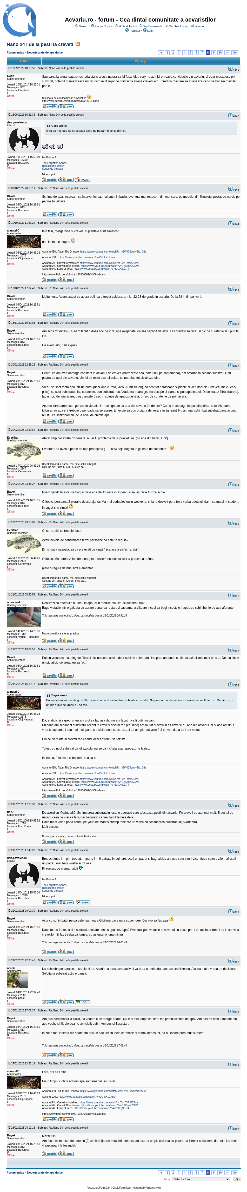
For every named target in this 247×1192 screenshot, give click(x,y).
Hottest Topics (128, 26)
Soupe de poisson (52, 168)
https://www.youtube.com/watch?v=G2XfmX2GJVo (110, 265)
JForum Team (124, 1187)
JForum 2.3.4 (104, 1187)
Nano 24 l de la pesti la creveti (40, 44)
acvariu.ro (201, 26)
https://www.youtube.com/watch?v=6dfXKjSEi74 (101, 268)
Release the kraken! (53, 165)
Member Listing (178, 26)
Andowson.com (153, 1187)
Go (235, 52)
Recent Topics (103, 26)
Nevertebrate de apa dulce (45, 52)
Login (150, 30)
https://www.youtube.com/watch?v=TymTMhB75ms (109, 263)
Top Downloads (152, 26)
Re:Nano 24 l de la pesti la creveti (68, 188)
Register (134, 30)
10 (220, 52)
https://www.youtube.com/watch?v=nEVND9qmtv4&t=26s (113, 251)
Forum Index (15, 52)
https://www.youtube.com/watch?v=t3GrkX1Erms (87, 257)
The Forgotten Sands (54, 163)
